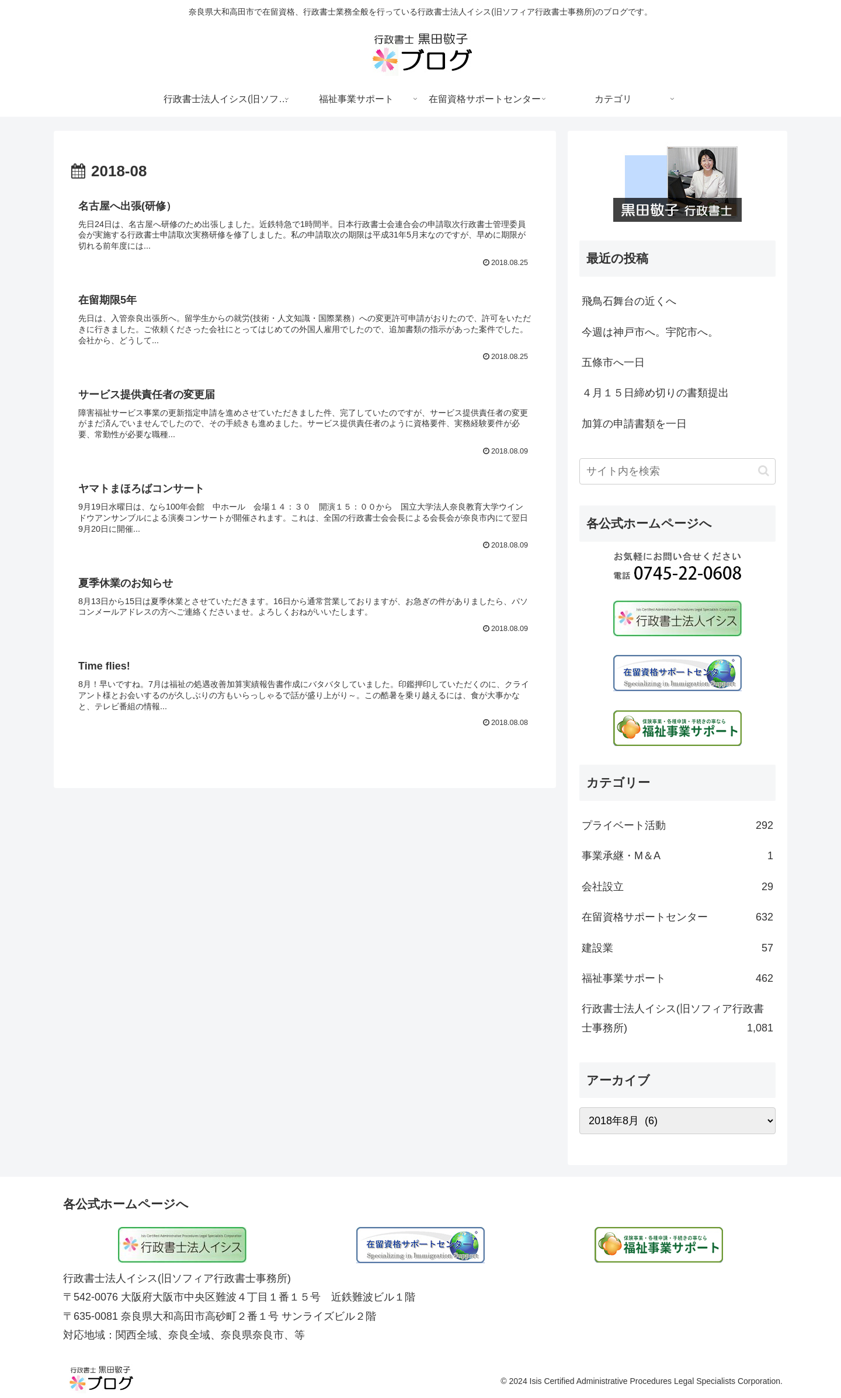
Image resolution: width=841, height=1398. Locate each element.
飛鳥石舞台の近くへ (629, 301)
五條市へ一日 (613, 362)
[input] (677, 471)
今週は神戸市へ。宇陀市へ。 (650, 332)
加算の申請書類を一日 (634, 424)
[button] (763, 470)
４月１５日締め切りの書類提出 (655, 393)
